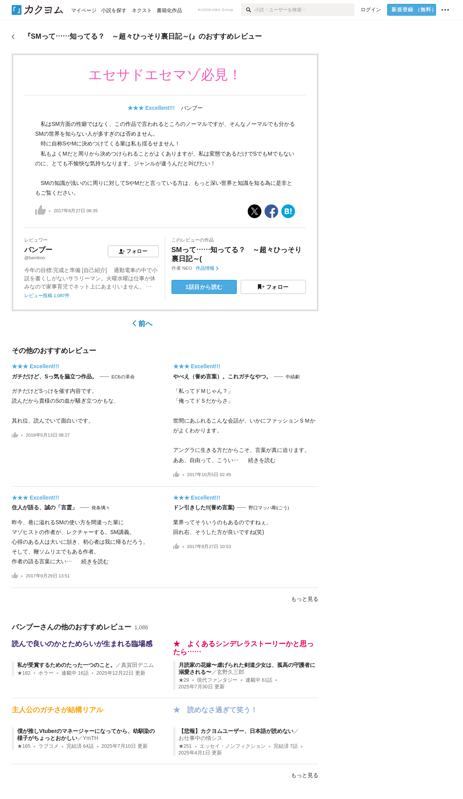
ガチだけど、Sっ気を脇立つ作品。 (54, 376)
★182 (23, 673)
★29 (184, 680)
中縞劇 (293, 376)
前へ (142, 324)
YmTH (90, 738)
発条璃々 (100, 507)
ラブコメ (48, 746)
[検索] (248, 10)
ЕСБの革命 (123, 376)
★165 (23, 746)
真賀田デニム (137, 665)
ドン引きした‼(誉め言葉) (204, 507)
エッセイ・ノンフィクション (233, 746)
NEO (187, 268)
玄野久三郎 (230, 672)
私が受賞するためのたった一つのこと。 (66, 665)
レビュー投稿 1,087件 (47, 295)
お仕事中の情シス (200, 738)
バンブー (192, 108)
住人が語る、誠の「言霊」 (44, 507)
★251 (185, 746)
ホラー (46, 673)
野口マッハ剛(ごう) (268, 507)
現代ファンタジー (217, 680)
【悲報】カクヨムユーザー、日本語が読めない (236, 731)
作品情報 (207, 268)
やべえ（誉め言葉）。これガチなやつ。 (222, 376)
